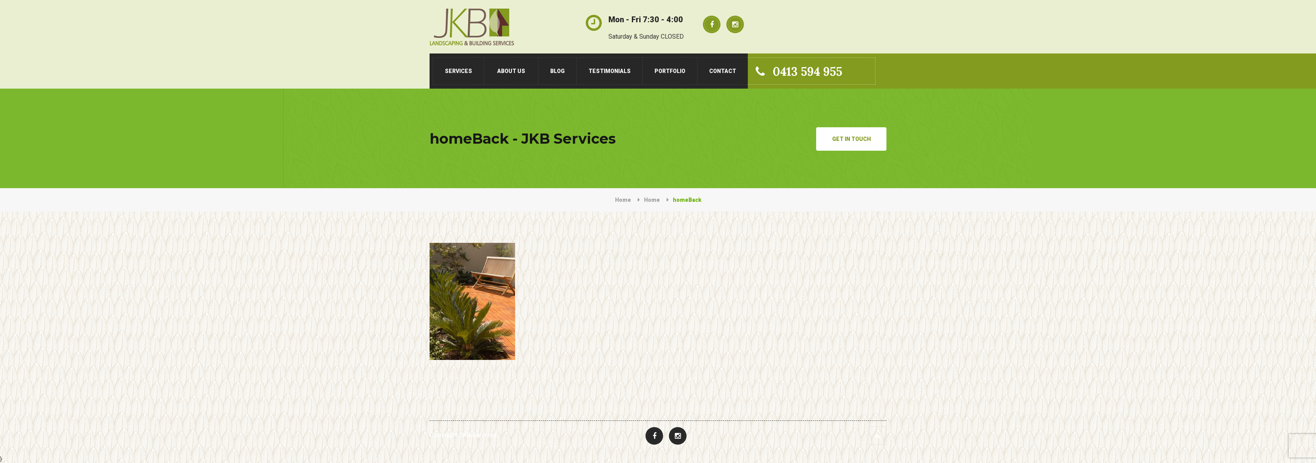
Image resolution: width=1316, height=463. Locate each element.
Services (458, 71)
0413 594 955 (799, 71)
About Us (511, 71)
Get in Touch (851, 139)
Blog (557, 71)
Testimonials (609, 71)
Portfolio (669, 71)
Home (623, 200)
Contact (722, 71)
